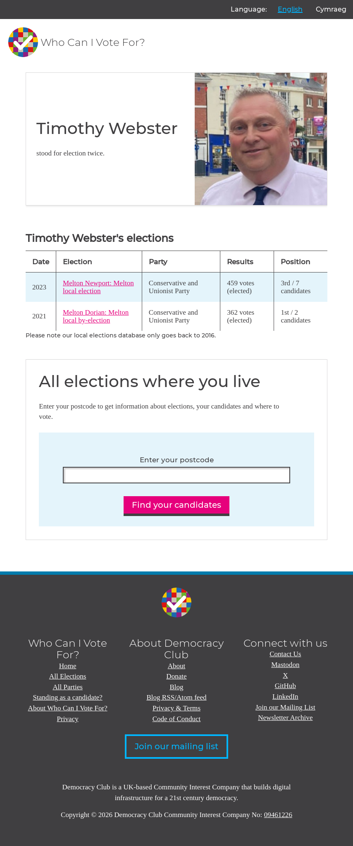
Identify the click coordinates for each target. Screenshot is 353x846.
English (290, 9)
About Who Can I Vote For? (67, 708)
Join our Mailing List (285, 707)
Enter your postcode (177, 460)
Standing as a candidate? (67, 697)
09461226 (278, 815)
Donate (176, 676)
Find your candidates (176, 505)
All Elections (67, 676)
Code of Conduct (177, 719)
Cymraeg (331, 9)
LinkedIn (285, 696)
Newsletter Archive (285, 718)
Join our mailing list (176, 746)
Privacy (68, 719)
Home (67, 666)
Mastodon (285, 665)
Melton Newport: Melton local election (98, 287)
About (177, 666)
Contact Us (285, 654)
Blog (176, 687)
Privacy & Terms (176, 708)
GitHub (285, 686)
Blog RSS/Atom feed (176, 697)
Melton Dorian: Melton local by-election (96, 316)
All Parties (67, 687)
